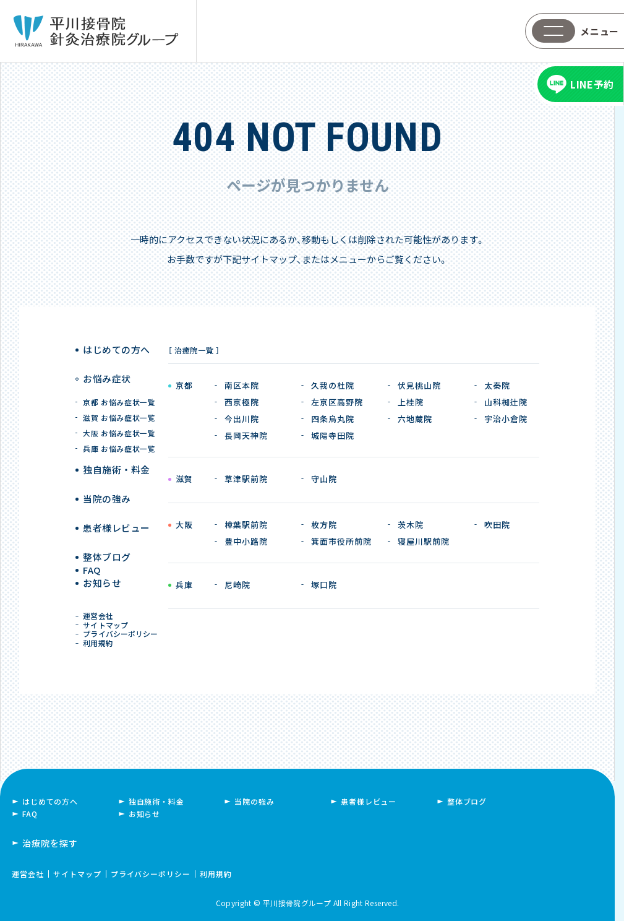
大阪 (184, 525)
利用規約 (101, 639)
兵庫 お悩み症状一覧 (120, 435)
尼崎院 (237, 585)
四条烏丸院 (332, 419)
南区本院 (241, 385)
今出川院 (241, 419)
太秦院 (497, 385)
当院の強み (108, 479)
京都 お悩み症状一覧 (120, 389)
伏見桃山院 (419, 385)
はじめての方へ (116, 350)
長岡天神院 (246, 435)
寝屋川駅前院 (424, 541)
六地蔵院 (415, 419)
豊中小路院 (246, 541)
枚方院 (324, 525)
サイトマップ (108, 615)
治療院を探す (50, 842)
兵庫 (184, 585)
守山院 (324, 479)
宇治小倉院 (506, 419)
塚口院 (324, 585)
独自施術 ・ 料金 (117, 456)
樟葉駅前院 (246, 525)
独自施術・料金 (156, 800)
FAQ (95, 548)
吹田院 (497, 525)
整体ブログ (108, 525)
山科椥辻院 (506, 402)
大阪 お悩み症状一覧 (120, 420)
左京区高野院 (337, 402)
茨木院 (411, 525)
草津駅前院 (246, 479)
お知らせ (104, 571)
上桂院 (411, 402)
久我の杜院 (332, 385)
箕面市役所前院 (341, 541)
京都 (184, 386)
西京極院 (241, 402)
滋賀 (184, 480)
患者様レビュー (116, 502)
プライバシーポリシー (122, 627)
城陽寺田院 (332, 435)
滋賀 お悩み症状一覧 (120, 404)
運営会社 (101, 603)
